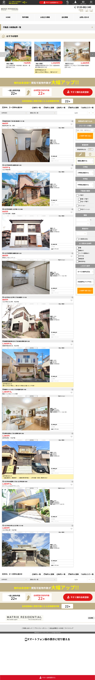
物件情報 (25, 17)
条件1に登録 (48, 107)
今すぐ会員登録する (51, 2)
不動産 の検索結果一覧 (12, 27)
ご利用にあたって (27, 628)
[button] (92, 54)
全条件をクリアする (84, 282)
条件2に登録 (73, 107)
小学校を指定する (83, 173)
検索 (67, 2)
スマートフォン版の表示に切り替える (48, 639)
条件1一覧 (36, 107)
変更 (90, 149)
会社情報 (65, 17)
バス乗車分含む (82, 239)
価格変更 (80, 259)
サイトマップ (69, 628)
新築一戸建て (83, 199)
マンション (80, 205)
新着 (78, 248)
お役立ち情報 (45, 17)
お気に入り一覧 (87, 107)
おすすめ (80, 256)
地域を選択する (82, 161)
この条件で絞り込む (85, 136)
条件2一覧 (61, 107)
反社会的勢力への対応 (56, 628)
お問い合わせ (83, 2)
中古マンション (84, 209)
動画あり (80, 250)
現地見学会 (80, 261)
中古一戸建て (83, 201)
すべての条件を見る (84, 271)
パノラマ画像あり (82, 253)
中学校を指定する (83, 185)
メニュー (91, 2)
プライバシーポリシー (41, 628)
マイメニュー (75, 2)
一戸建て (80, 195)
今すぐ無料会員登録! (78, 92)
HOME (4, 2)
